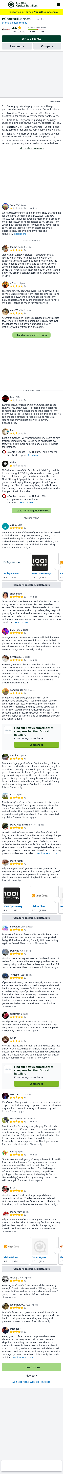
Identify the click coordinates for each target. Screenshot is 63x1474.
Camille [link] (14, 755)
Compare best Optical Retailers (31, 584)
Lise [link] (12, 397)
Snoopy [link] (11, 106)
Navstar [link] (14, 1094)
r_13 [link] (12, 1187)
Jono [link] (9, 133)
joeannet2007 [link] (17, 1304)
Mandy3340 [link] (16, 1118)
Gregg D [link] (14, 1277)
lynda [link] (13, 1037)
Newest (30, 1375)
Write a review (31, 38)
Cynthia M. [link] (16, 656)
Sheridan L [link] (13, 126)
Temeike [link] (14, 974)
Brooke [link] (11, 120)
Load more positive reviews (31, 335)
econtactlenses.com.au (14, 22)
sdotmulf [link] (15, 1013)
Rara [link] (12, 430)
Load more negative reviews (31, 510)
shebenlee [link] (16, 593)
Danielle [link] (14, 950)
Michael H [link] (15, 1328)
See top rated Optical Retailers (31, 1381)
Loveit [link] (10, 113)
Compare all (37, 744)
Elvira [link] (13, 462)
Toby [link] (12, 205)
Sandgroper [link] (16, 689)
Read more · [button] (45, 853)
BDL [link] (12, 629)
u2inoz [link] (13, 283)
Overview (52, 101)
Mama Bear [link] (16, 247)
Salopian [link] (15, 926)
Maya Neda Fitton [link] (20, 824)
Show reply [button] (22, 547)
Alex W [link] (14, 310)
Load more (31, 1367)
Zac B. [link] (13, 524)
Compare (47, 46)
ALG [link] (12, 794)
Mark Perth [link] (16, 860)
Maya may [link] (16, 1211)
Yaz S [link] (10, 140)
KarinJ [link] (13, 1151)
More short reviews (31, 148)
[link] (5, 206)
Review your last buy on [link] (31, 12)
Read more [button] (20, 233)
